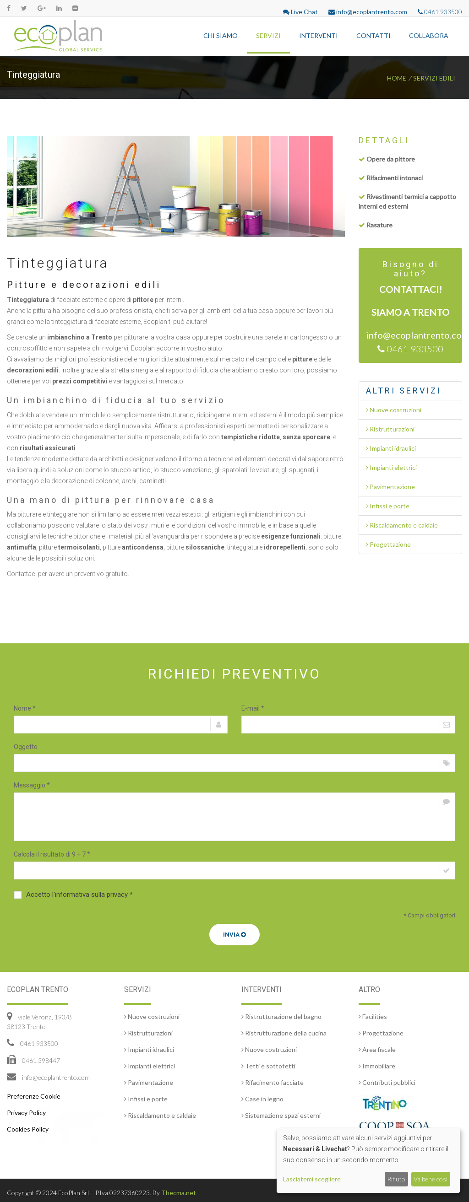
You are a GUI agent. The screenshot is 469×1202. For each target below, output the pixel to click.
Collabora (428, 35)
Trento (430, 312)
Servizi (268, 35)
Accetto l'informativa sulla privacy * (73, 894)
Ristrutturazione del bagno (281, 1016)
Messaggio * (32, 785)
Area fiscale (377, 1049)
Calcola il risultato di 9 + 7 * (52, 854)
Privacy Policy (26, 1112)
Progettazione (388, 544)
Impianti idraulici (391, 448)
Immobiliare (377, 1066)
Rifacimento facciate (272, 1082)
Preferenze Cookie (33, 1096)
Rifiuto (396, 1179)
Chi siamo (220, 35)
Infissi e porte (387, 506)
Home (396, 78)
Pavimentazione (390, 487)
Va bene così (430, 1179)
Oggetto (26, 746)
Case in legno (262, 1099)
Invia (234, 934)
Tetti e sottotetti (268, 1066)
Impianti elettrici (391, 467)
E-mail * (252, 708)
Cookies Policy (28, 1129)
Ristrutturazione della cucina (284, 1033)
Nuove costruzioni (393, 410)
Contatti (373, 35)
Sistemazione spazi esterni (281, 1115)
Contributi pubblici (387, 1082)
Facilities (373, 1016)
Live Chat (300, 12)
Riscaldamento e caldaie (402, 525)
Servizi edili (434, 78)
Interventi (318, 35)
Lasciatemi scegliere (312, 1179)
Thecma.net (178, 1193)
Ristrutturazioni (390, 429)
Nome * (25, 708)
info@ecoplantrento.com (367, 12)
